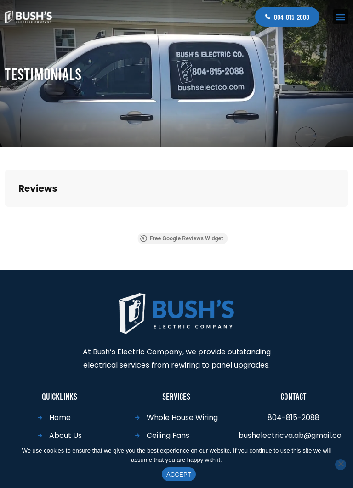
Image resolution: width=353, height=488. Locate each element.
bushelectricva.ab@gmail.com (290, 436)
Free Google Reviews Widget (199, 235)
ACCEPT (178, 474)
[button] (340, 16)
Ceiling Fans (168, 431)
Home (60, 413)
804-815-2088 (291, 16)
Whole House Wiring (182, 413)
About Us (65, 431)
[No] (340, 464)
